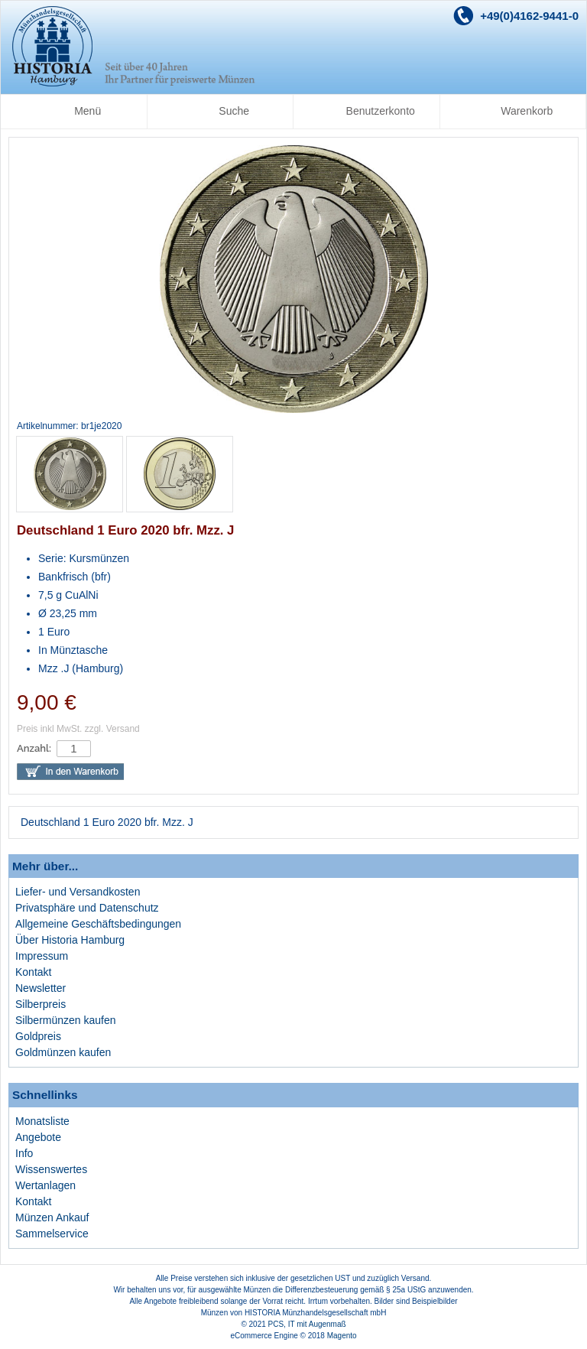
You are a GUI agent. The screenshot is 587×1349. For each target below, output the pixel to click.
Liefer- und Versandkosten (77, 892)
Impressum (41, 956)
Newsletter (40, 988)
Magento (342, 1335)
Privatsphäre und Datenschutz (87, 908)
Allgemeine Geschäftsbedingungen (98, 924)
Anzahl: (34, 748)
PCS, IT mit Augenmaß (307, 1324)
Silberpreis (40, 1004)
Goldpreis (38, 1036)
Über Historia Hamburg (70, 940)
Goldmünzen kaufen (63, 1052)
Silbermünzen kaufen (65, 1020)
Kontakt (33, 972)
